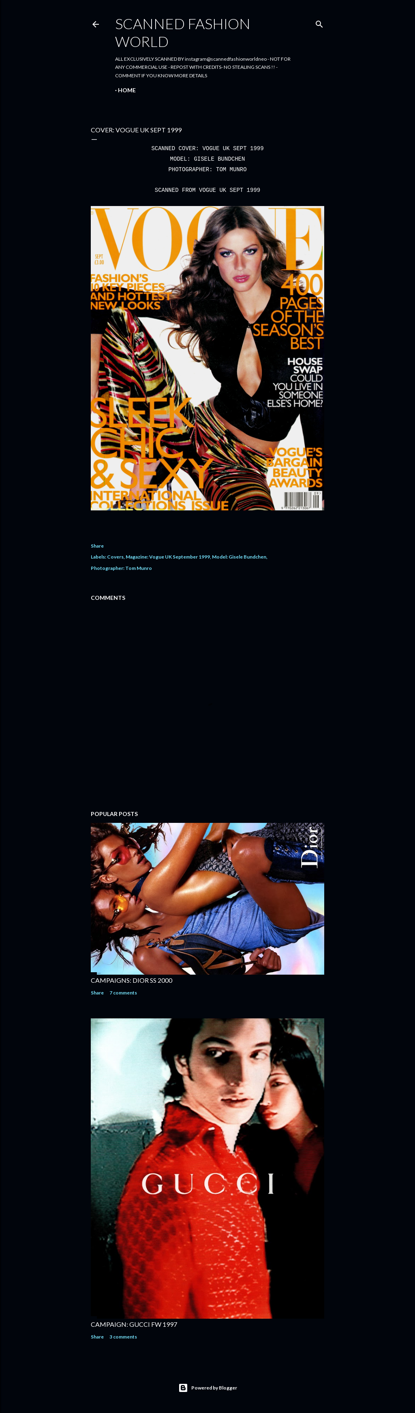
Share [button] (97, 546)
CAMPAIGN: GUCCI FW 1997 (134, 1324)
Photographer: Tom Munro (121, 568)
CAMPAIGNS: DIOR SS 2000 (131, 980)
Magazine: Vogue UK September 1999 (168, 557)
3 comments (123, 1337)
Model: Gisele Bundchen (239, 557)
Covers (115, 557)
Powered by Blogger (207, 1388)
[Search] (319, 22)
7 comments (123, 993)
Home (127, 90)
